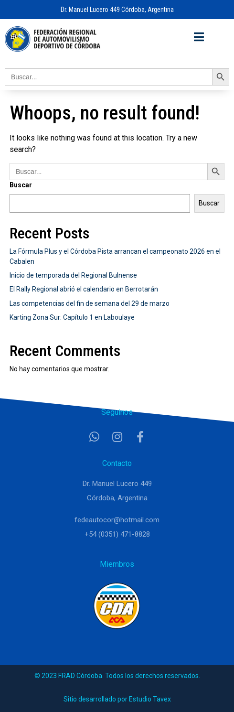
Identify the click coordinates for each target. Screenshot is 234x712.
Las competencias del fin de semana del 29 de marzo (90, 303)
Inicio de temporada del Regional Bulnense (73, 275)
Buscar (21, 185)
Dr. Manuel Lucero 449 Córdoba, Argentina (117, 9)
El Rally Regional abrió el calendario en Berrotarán (84, 289)
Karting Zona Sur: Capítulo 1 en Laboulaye (72, 317)
